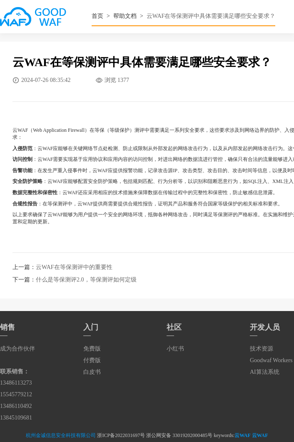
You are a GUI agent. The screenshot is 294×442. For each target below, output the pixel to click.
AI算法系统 (264, 372)
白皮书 (92, 372)
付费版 (92, 360)
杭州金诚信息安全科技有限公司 (61, 435)
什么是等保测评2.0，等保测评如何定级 (86, 280)
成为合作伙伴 (17, 349)
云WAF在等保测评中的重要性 (74, 267)
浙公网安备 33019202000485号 (179, 435)
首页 (97, 16)
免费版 (92, 349)
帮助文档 (125, 16)
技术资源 (261, 349)
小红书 (175, 349)
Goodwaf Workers (271, 360)
